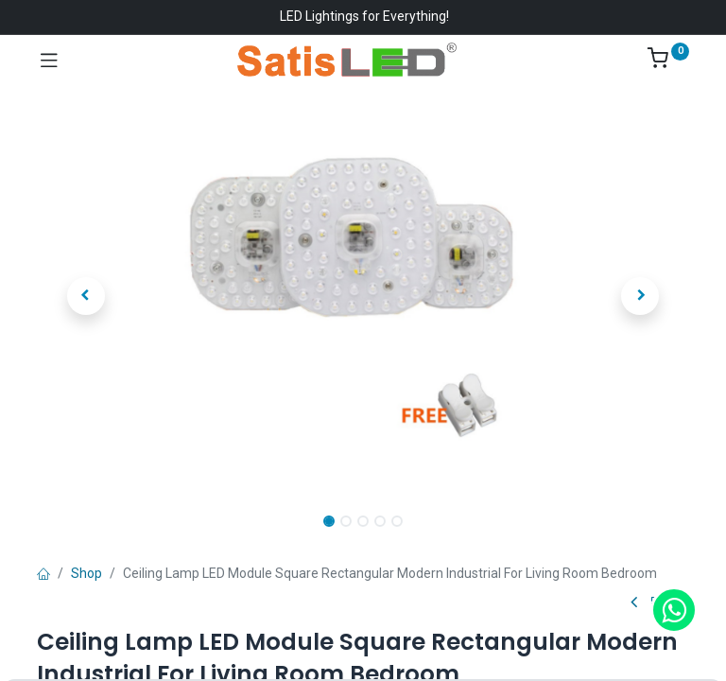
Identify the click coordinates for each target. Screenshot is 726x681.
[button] (86, 296)
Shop (86, 573)
